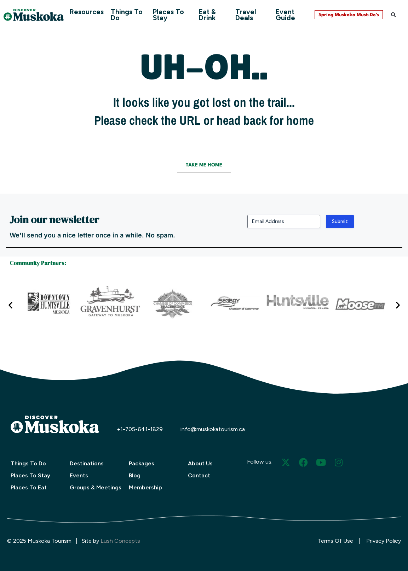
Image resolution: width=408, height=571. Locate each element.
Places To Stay (168, 15)
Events (79, 475)
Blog (134, 475)
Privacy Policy (383, 540)
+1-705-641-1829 (140, 429)
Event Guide (285, 15)
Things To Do (127, 15)
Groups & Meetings (95, 487)
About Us (200, 463)
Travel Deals (245, 15)
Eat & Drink (207, 15)
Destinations (87, 463)
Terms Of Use (335, 540)
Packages (141, 463)
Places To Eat (29, 487)
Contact (199, 475)
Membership (145, 487)
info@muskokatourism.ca (212, 429)
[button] (393, 14)
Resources (87, 12)
